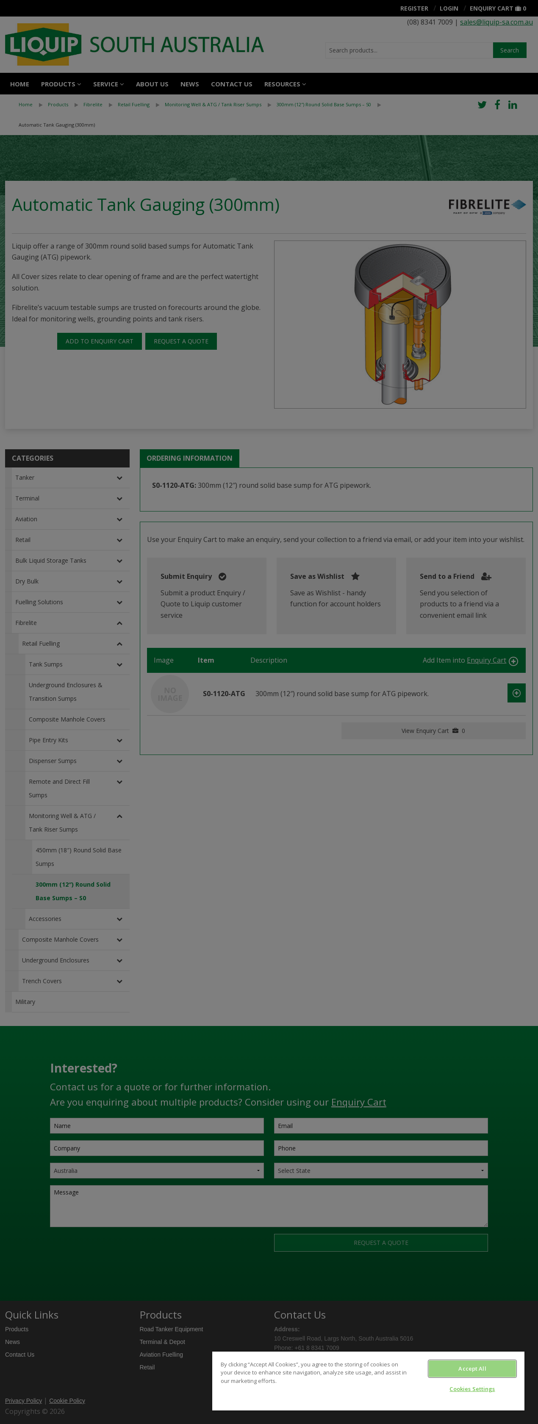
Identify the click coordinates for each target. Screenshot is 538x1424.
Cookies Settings (472, 1389)
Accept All (472, 1368)
